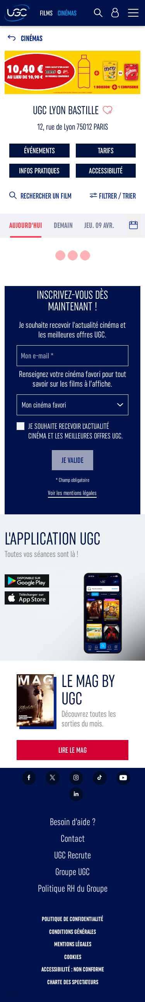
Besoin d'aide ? (73, 821)
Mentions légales (72, 944)
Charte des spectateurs (72, 982)
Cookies (72, 957)
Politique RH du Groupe (72, 888)
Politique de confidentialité (72, 919)
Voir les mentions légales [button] (72, 493)
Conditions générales (72, 931)
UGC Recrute (72, 855)
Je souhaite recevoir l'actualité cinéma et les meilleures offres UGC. (75, 430)
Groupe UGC (72, 871)
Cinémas (32, 38)
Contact (73, 838)
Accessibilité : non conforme (72, 969)
